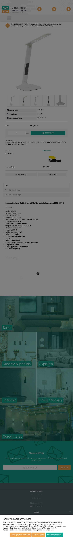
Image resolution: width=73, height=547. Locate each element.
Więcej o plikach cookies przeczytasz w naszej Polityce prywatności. (28, 530)
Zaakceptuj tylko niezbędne (21, 535)
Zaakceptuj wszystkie (54, 535)
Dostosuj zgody (39, 535)
